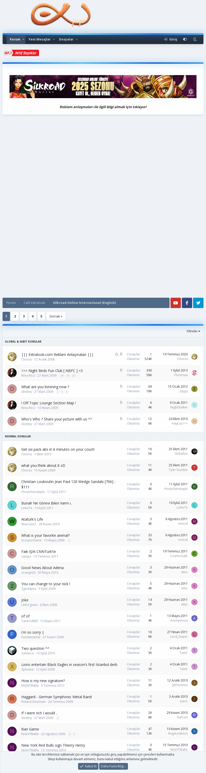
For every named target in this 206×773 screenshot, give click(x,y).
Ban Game (30, 729)
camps (26, 556)
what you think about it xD (43, 465)
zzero (184, 701)
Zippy (183, 391)
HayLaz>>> (180, 423)
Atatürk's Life (32, 519)
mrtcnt (183, 523)
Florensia (181, 375)
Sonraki (54, 316)
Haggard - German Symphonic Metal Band (56, 696)
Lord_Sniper (179, 636)
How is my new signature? (43, 680)
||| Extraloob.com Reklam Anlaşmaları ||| (57, 354)
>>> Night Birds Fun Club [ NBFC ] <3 (52, 370)
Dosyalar (66, 39)
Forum (15, 39)
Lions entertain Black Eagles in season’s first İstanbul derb (69, 664)
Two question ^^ (35, 648)
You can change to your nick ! (45, 583)
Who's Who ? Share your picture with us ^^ (56, 419)
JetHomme (180, 685)
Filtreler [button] (192, 331)
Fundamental (30, 637)
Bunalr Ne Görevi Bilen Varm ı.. (46, 503)
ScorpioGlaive (31, 540)
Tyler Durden (178, 470)
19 (67, 375)
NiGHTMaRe (30, 685)
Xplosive (27, 669)
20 (73, 375)
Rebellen (181, 453)
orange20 (28, 572)
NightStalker (179, 407)
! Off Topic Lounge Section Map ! (48, 402)
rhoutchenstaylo (33, 492)
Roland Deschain (33, 701)
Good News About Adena (42, 567)
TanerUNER (29, 621)
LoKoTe (26, 508)
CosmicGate (179, 556)
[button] (23, 39)
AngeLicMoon (178, 733)
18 (61, 375)
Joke (25, 599)
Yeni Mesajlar (40, 39)
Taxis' (184, 653)
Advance (27, 653)
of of (25, 616)
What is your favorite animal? (45, 535)
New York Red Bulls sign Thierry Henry (53, 745)
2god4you (28, 588)
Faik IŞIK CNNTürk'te (38, 551)
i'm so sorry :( (32, 632)
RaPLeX (182, 717)
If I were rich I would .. (39, 712)
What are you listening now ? (45, 386)
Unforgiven (29, 605)
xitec (184, 572)
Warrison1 (28, 524)
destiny (26, 391)
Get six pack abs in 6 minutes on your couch (58, 449)
